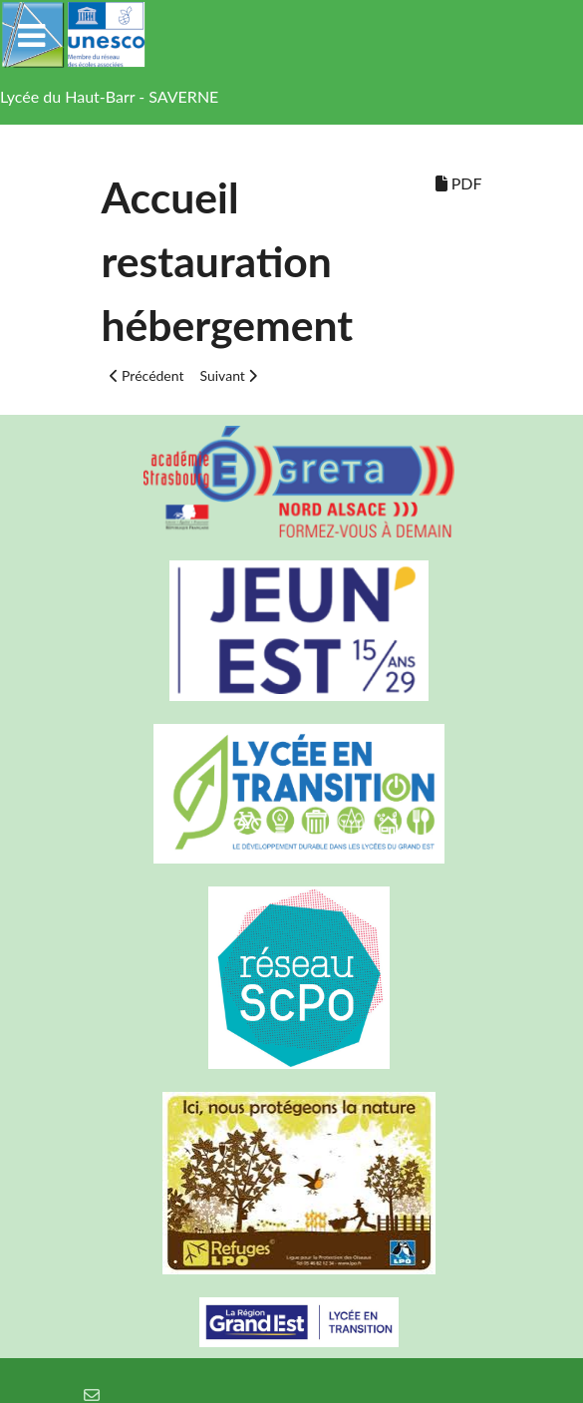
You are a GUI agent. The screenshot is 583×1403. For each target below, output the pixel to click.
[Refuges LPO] (292, 1183)
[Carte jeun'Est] (292, 630)
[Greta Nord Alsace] (292, 482)
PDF (459, 183)
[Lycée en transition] (292, 794)
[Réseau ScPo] (292, 977)
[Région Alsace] (292, 1322)
